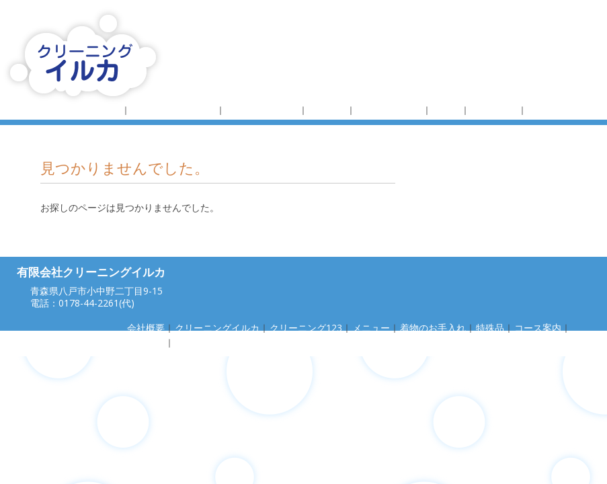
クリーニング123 (262, 110)
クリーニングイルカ (173, 110)
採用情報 (546, 110)
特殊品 (446, 110)
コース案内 (494, 110)
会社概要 (102, 110)
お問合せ (193, 342)
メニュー (327, 110)
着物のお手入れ (389, 110)
